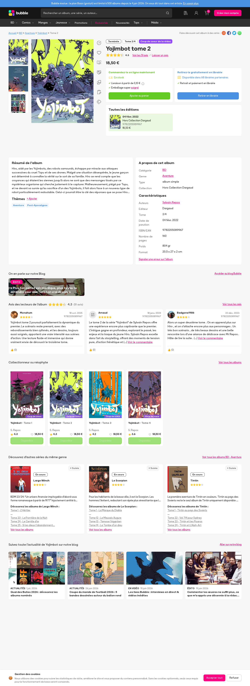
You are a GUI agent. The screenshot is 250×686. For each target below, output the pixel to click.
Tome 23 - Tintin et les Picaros (185, 521)
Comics (28, 22)
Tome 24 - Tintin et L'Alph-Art (184, 525)
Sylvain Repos (171, 202)
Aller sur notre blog (230, 544)
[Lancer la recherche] (167, 13)
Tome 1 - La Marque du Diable (105, 510)
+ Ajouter (32, 198)
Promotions (81, 22)
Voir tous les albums (230, 362)
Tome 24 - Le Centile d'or (25, 521)
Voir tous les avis (232, 304)
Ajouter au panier (139, 95)
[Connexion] (196, 13)
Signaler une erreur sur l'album (156, 259)
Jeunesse (63, 22)
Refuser (234, 677)
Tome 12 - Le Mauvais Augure (105, 517)
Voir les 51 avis (140, 55)
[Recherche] (102, 13)
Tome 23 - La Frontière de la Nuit (29, 517)
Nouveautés (122, 22)
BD (14, 22)
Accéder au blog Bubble (228, 273)
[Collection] (185, 13)
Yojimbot (42, 33)
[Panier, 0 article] (207, 13)
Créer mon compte (228, 12)
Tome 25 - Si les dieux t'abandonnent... (33, 525)
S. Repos (16, 430)
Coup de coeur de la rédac (155, 41)
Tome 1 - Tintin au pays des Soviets (187, 510)
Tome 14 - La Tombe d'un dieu (105, 525)
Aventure (30, 33)
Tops (138, 22)
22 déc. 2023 (232, 312)
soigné (135, 87)
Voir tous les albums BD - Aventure (221, 457)
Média (156, 22)
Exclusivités (101, 22)
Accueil (12, 33)
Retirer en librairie (208, 95)
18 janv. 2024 (154, 312)
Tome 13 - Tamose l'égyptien (105, 521)
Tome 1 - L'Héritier (20, 510)
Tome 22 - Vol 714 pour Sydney (185, 517)
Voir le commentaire (140, 342)
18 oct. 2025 (75, 312)
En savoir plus (191, 3)
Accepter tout (214, 677)
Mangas (44, 22)
